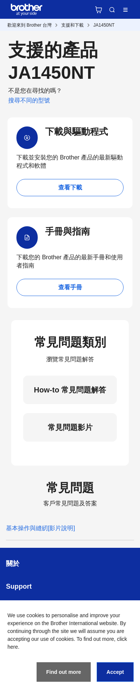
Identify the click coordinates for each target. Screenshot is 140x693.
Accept (115, 672)
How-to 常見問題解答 (70, 390)
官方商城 (98, 9)
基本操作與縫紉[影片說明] (40, 528)
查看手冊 (70, 287)
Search (112, 10)
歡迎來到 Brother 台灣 (29, 25)
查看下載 (70, 187)
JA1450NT (104, 25)
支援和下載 (72, 25)
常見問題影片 (70, 427)
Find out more (63, 672)
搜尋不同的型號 (29, 100)
